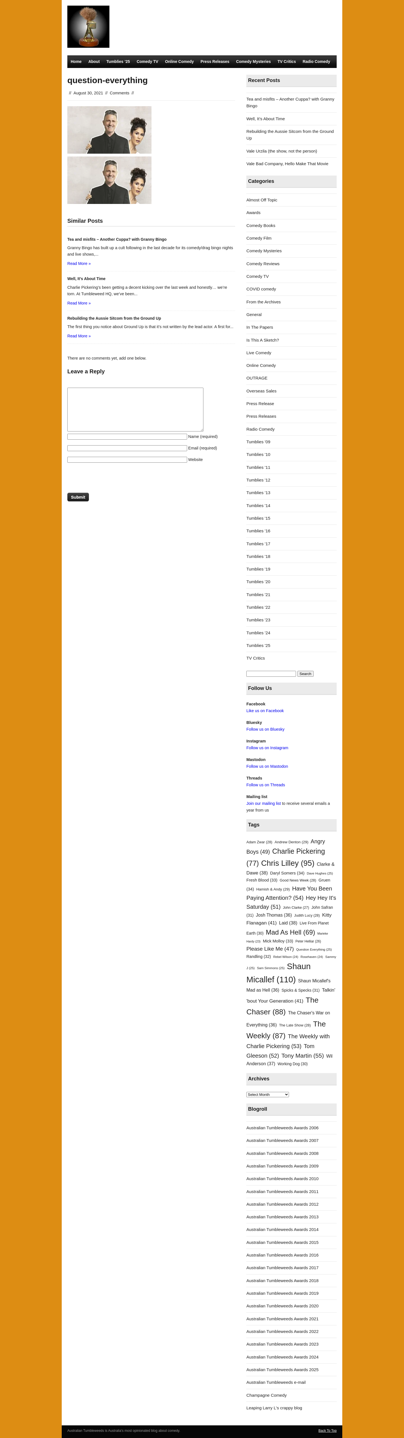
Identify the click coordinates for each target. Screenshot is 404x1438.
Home (76, 61)
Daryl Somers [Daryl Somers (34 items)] (287, 873)
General (253, 314)
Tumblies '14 (258, 505)
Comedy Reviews (262, 263)
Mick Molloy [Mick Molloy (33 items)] (278, 941)
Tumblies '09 (258, 441)
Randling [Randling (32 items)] (258, 956)
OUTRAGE (256, 378)
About (94, 61)
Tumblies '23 (258, 619)
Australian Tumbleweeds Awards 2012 (282, 1204)
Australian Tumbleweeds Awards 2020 (282, 1305)
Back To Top (327, 1431)
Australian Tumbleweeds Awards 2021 (282, 1318)
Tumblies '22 (258, 607)
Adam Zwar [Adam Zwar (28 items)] (259, 842)
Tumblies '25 (258, 645)
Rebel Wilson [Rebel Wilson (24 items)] (285, 956)
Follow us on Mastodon (267, 766)
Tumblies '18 (258, 556)
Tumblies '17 (258, 543)
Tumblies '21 (258, 594)
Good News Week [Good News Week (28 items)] (298, 880)
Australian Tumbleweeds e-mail (276, 1382)
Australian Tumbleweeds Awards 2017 (282, 1267)
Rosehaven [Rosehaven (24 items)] (311, 956)
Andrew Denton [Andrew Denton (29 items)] (291, 842)
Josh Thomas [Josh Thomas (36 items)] (274, 915)
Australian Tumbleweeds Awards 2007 (282, 1140)
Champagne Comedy (266, 1395)
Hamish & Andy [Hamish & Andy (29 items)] (273, 889)
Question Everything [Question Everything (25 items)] (314, 949)
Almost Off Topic (261, 199)
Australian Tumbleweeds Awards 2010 (282, 1178)
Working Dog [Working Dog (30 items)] (292, 1064)
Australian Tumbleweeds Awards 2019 (282, 1293)
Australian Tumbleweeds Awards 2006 (282, 1127)
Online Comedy (179, 61)
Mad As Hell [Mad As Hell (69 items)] (290, 932)
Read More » (79, 263)
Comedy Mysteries (253, 61)
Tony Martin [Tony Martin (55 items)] (302, 1055)
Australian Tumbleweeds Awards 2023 (282, 1344)
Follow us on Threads (265, 785)
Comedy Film (258, 238)
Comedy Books (260, 225)
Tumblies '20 (258, 581)
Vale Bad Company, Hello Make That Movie (287, 163)
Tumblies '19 (258, 569)
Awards (253, 212)
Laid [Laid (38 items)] (288, 922)
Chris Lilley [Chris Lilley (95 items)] (288, 863)
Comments (119, 93)
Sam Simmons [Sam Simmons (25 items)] (270, 968)
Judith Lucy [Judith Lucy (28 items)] (307, 915)
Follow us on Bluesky (265, 729)
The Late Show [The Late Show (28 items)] (295, 1025)
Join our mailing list (263, 803)
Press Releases (215, 61)
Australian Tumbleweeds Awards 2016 (282, 1255)
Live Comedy (258, 352)
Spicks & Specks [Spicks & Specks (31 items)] (301, 990)
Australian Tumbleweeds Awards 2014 (282, 1229)
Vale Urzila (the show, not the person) (281, 151)
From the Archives (263, 301)
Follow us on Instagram (267, 748)
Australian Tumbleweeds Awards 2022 (282, 1331)
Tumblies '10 (258, 454)
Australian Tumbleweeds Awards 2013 (282, 1216)
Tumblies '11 (258, 467)
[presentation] (110, 479)
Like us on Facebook (265, 710)
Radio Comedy (316, 61)
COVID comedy (261, 289)
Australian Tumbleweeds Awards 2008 (282, 1153)
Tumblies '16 (258, 530)
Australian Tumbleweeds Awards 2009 (282, 1166)
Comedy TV (147, 61)
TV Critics (286, 61)
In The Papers (259, 327)
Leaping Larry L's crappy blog (274, 1407)
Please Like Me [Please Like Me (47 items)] (270, 949)
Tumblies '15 (258, 518)
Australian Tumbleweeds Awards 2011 (282, 1191)
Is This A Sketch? (262, 340)
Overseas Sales (261, 391)
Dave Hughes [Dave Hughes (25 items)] (320, 873)
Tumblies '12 (258, 480)
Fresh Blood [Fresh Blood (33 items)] (261, 880)
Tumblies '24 (258, 632)
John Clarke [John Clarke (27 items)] (296, 908)
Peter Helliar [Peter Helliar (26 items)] (308, 941)
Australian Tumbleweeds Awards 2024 (282, 1357)
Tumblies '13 (258, 492)
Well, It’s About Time (265, 118)
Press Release (260, 403)
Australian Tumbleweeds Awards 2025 (282, 1369)
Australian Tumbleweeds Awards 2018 (282, 1280)
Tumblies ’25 (118, 61)
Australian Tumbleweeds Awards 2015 (282, 1242)
